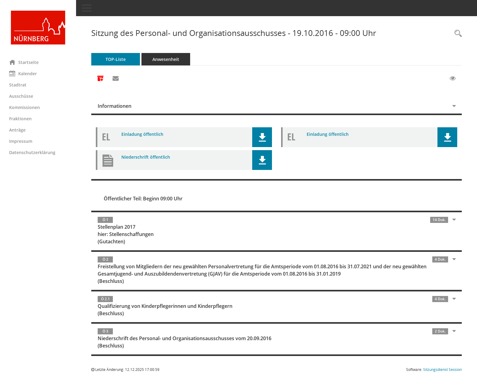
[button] (262, 137)
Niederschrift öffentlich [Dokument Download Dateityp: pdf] (145, 157)
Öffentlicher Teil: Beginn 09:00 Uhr (143, 198)
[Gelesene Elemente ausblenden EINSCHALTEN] (452, 78)
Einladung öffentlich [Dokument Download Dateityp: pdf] (142, 134)
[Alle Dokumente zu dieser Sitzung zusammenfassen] (100, 79)
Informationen (114, 106)
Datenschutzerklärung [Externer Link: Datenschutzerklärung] (32, 152)
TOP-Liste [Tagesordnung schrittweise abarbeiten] (116, 59)
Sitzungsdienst (442, 369)
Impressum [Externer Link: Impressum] (20, 141)
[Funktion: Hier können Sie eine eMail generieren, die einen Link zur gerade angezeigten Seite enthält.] (115, 78)
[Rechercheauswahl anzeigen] (456, 34)
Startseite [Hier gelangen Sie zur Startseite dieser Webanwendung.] (24, 62)
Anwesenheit (165, 59)
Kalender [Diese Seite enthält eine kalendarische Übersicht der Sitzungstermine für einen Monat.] (23, 73)
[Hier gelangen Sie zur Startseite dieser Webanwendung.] (38, 27)
